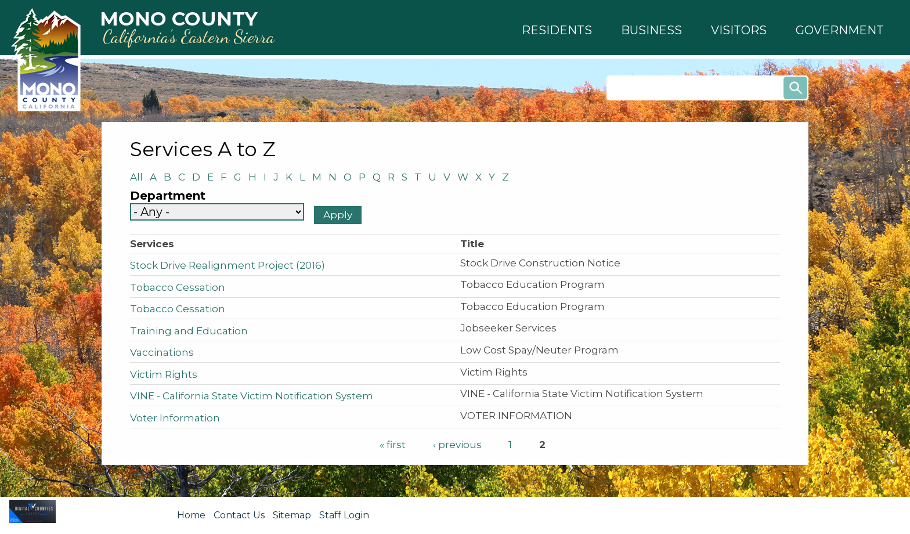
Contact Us (239, 515)
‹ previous (457, 444)
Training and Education (189, 331)
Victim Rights (163, 374)
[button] (557, 30)
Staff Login (344, 515)
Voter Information (175, 418)
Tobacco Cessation (177, 287)
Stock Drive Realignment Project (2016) (227, 265)
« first (393, 444)
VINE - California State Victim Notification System (251, 396)
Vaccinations (162, 352)
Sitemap (292, 515)
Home (191, 515)
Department (167, 196)
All (140, 177)
